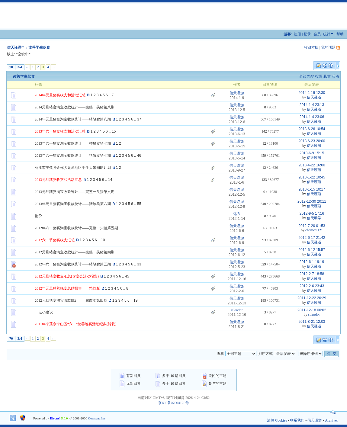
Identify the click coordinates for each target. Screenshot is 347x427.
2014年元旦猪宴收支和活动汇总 (60, 95)
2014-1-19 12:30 (311, 93)
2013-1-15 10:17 (311, 189)
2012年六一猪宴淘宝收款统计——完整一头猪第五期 (76, 228)
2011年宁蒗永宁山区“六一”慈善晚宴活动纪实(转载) (75, 324)
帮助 (340, 34)
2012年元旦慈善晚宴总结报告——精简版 (67, 288)
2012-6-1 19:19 (312, 262)
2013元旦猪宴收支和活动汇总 (58, 180)
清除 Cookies (277, 420)
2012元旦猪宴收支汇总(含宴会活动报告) (67, 276)
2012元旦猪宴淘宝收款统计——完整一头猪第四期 (74, 252)
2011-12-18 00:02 (311, 310)
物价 (38, 216)
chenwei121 (314, 230)
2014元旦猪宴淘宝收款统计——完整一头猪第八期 (74, 107)
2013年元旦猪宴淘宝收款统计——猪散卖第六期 (73, 204)
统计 (326, 34)
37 (139, 119)
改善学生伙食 (24, 76)
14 (110, 180)
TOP (333, 413)
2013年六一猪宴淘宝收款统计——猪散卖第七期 (73, 155)
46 (139, 155)
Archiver (331, 420)
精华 (310, 76)
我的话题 (328, 47)
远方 (236, 214)
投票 (319, 76)
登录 (307, 34)
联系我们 (297, 420)
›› (53, 67)
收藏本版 (311, 47)
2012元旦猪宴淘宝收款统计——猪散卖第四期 (71, 300)
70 (11, 67)
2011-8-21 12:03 (311, 321)
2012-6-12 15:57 (311, 250)
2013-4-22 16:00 (311, 165)
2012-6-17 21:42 (311, 238)
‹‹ (27, 67)
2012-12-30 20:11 (311, 201)
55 (139, 204)
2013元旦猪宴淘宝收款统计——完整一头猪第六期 (74, 192)
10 (103, 240)
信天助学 (314, 218)
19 (135, 300)
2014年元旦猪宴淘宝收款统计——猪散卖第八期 (73, 119)
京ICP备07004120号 (173, 403)
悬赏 (327, 76)
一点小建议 (44, 312)
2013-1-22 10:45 (311, 177)
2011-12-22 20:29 (311, 298)
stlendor (237, 310)
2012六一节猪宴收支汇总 (55, 240)
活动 (335, 76)
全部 (302, 76)
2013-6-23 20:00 (311, 141)
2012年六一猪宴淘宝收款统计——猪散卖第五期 (73, 264)
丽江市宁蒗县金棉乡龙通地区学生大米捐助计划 (73, 167)
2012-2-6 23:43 (312, 286)
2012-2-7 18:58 (312, 274)
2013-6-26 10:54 (311, 129)
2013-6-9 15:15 (312, 153)
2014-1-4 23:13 (312, 105)
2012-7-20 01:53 (311, 226)
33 (139, 264)
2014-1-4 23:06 (312, 117)
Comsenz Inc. (97, 418)
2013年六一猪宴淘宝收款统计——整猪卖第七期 (73, 143)
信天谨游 (14, 47)
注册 (297, 34)
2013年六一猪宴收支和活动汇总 (60, 131)
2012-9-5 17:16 (312, 213)
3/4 (20, 67)
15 (114, 131)
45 (127, 276)
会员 (317, 34)
